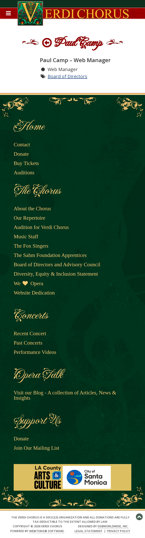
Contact (22, 144)
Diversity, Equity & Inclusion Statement (56, 274)
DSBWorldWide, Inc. (113, 526)
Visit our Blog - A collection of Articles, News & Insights (65, 395)
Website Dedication (34, 293)
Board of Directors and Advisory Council (57, 264)
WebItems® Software (46, 531)
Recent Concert (30, 333)
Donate (21, 154)
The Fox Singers (31, 246)
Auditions (24, 172)
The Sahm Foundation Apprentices (50, 255)
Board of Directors (67, 76)
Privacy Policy (118, 531)
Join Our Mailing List (36, 448)
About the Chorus (32, 208)
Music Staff (26, 236)
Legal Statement (89, 531)
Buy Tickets (26, 163)
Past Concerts (28, 343)
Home (29, 126)
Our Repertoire (29, 218)
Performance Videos (35, 352)
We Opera (28, 283)
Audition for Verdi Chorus (41, 227)
